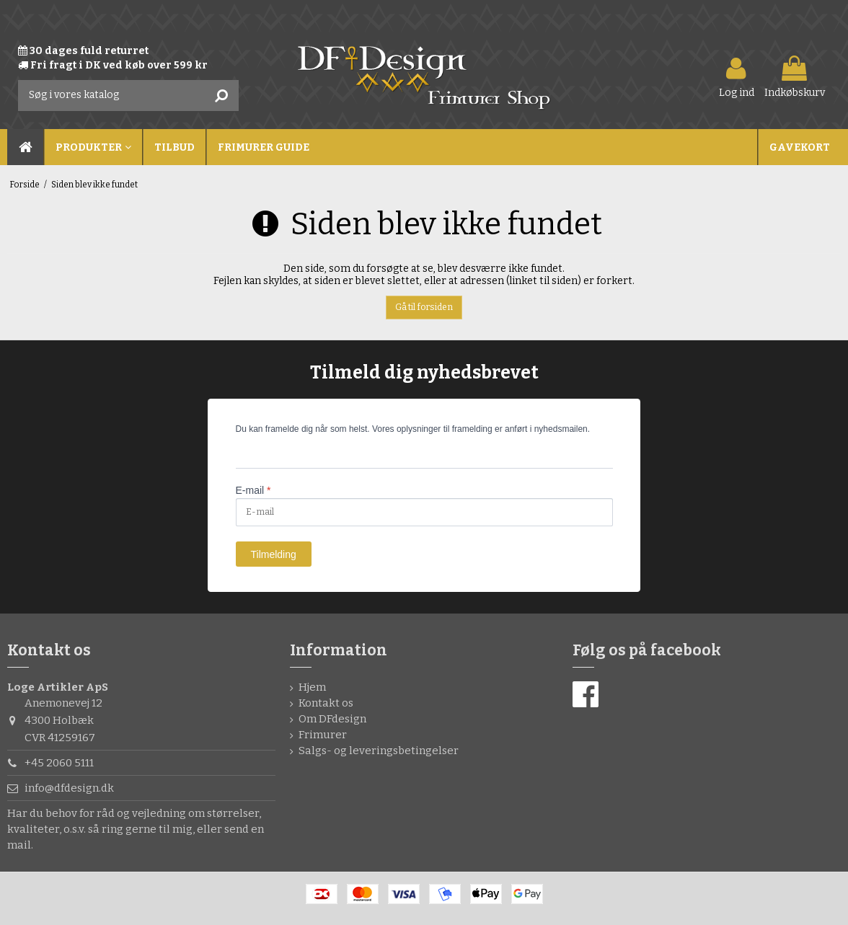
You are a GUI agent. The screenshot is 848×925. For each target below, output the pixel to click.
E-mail (253, 490)
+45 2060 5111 (59, 762)
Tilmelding (273, 554)
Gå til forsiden (424, 307)
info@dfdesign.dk (69, 788)
